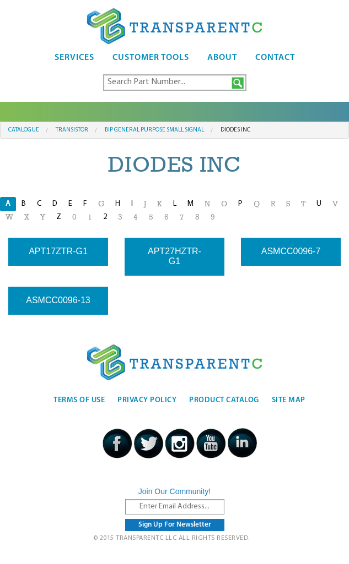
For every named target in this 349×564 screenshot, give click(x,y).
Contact (275, 57)
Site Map (288, 400)
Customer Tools (150, 57)
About (222, 57)
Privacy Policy (146, 400)
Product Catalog (224, 400)
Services (74, 57)
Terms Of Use (79, 400)
